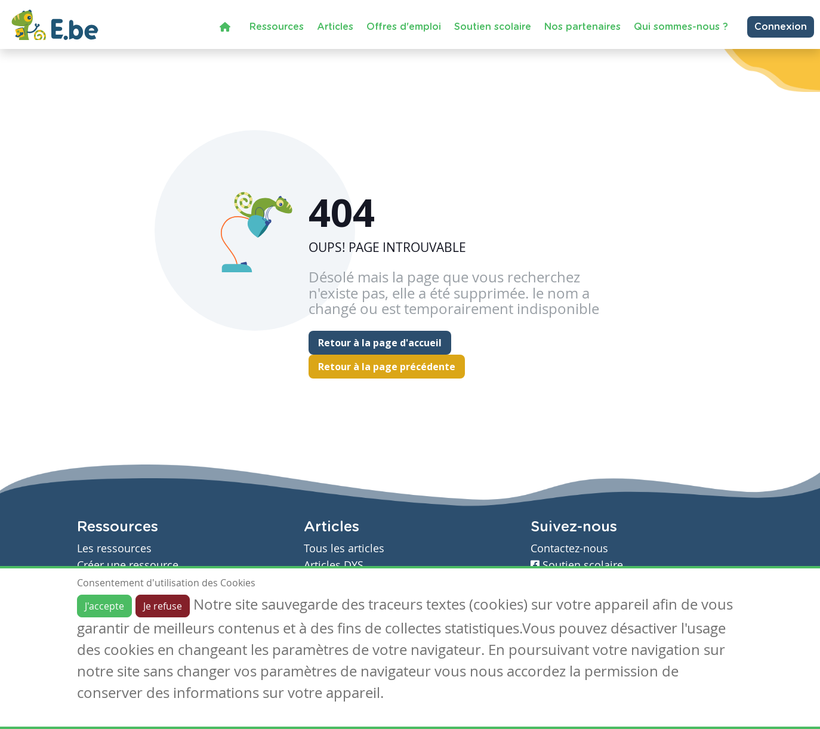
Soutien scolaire (492, 27)
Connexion (780, 27)
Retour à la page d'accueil (380, 342)
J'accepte (104, 606)
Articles (335, 27)
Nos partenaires (582, 27)
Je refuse (162, 606)
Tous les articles (344, 548)
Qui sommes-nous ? (681, 27)
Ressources (276, 27)
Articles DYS (333, 565)
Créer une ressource (127, 565)
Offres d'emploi (403, 27)
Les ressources (114, 548)
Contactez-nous (569, 548)
